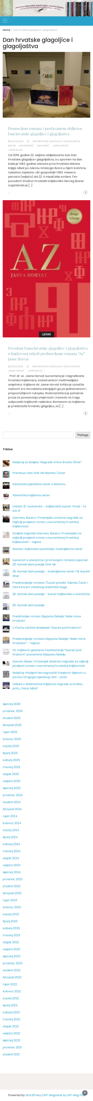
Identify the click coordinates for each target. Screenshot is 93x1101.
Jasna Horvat (61, 145)
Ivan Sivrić (43, 145)
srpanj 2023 (11, 914)
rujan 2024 (10, 816)
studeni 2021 (11, 1054)
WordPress (33, 1095)
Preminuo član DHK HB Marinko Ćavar (38, 473)
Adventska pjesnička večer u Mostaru (38, 484)
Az (28, 141)
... (9, 192)
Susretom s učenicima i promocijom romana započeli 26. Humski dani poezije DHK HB (49, 562)
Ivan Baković (26, 145)
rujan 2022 (10, 984)
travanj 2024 (12, 851)
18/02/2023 (17, 366)
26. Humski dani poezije (28, 605)
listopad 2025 (12, 725)
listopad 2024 (12, 809)
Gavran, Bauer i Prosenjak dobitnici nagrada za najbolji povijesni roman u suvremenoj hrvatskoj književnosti (50, 663)
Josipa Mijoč (15, 149)
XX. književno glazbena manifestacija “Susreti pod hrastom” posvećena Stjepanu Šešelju (46, 652)
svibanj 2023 (11, 928)
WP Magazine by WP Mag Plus (64, 1095)
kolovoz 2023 (12, 907)
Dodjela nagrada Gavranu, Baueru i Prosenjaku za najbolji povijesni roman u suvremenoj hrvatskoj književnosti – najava (46, 537)
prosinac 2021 (12, 1047)
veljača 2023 (11, 949)
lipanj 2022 (10, 1005)
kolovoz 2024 (12, 823)
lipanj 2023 (10, 921)
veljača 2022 (11, 1033)
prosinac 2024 (13, 795)
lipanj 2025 (10, 753)
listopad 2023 (12, 893)
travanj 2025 (11, 767)
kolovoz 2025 (12, 739)
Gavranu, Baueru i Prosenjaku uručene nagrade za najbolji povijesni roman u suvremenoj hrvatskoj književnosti (47, 522)
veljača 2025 (11, 781)
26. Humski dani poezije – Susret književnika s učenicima (51, 594)
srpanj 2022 (11, 998)
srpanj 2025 (11, 746)
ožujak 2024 (11, 858)
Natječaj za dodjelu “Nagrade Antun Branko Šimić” (47, 462)
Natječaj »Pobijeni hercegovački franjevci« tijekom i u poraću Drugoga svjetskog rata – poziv (49, 675)
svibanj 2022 (11, 1012)
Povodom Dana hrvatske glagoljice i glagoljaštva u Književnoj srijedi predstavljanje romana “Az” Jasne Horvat (48, 353)
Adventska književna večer (31, 495)
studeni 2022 (11, 970)
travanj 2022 (11, 1019)
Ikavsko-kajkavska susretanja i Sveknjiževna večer (47, 549)
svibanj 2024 (11, 844)
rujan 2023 (10, 900)
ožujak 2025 (11, 774)
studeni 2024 (12, 802)
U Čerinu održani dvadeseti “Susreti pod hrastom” (46, 628)
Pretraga (82, 435)
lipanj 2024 (10, 837)
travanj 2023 (11, 935)
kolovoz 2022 (12, 991)
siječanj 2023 (11, 956)
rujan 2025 (10, 732)
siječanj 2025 (12, 788)
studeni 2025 (12, 718)
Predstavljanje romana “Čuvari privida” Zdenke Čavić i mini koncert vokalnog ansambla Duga (50, 585)
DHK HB (12, 145)
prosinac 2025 (13, 711)
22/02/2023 (17, 141)
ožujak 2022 (11, 1026)
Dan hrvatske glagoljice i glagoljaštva (56, 141)
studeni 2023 (11, 886)
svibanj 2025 (11, 760)
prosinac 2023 (12, 879)
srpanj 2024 (11, 830)
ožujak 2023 (11, 942)
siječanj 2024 (12, 872)
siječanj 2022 (11, 1040)
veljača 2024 (12, 865)
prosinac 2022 (12, 963)
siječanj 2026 (12, 704)
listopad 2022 (12, 977)
